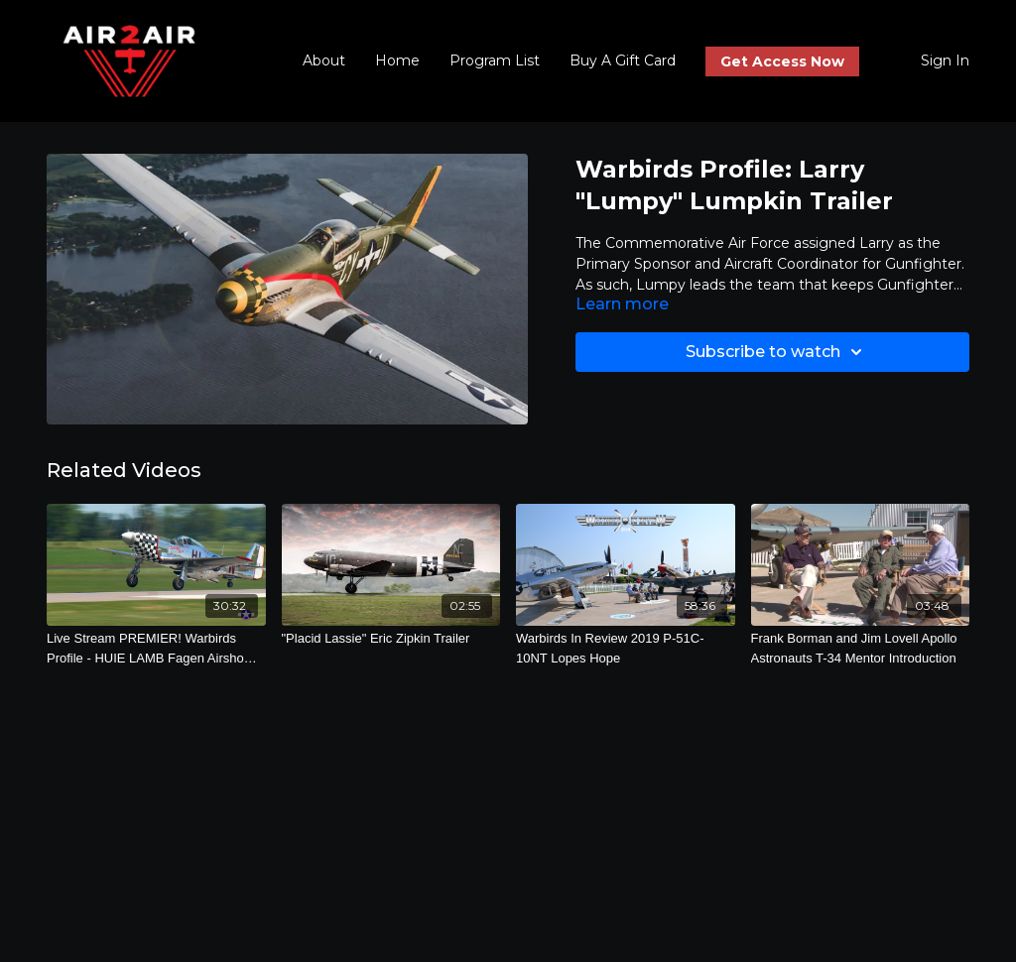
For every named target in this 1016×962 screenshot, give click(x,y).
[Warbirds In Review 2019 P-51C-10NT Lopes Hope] (625, 648)
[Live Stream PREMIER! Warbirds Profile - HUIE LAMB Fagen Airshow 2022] (156, 648)
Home (397, 60)
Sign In (945, 60)
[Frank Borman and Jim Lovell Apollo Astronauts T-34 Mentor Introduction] (860, 648)
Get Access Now (782, 61)
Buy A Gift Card (623, 60)
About (324, 60)
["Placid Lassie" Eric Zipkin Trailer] (391, 639)
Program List (494, 60)
